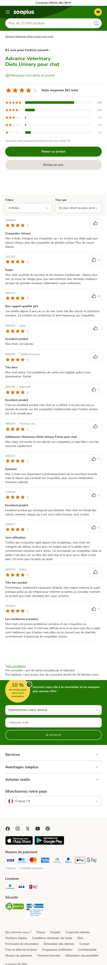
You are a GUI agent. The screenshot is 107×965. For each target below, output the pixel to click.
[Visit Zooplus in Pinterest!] (47, 828)
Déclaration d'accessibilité (81, 956)
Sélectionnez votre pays (26, 791)
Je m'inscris (53, 735)
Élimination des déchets (59, 944)
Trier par (61, 200)
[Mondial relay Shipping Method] (34, 887)
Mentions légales (16, 938)
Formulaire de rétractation (22, 944)
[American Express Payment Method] (45, 861)
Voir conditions (16, 666)
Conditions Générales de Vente (52, 938)
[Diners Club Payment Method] (57, 861)
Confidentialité (87, 950)
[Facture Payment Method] (11, 868)
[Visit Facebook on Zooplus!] (7, 828)
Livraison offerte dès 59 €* (53, 3)
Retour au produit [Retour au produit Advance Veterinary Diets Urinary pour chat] (53, 151)
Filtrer (9, 200)
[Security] (14, 907)
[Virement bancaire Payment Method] (31, 868)
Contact (84, 944)
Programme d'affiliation (57, 950)
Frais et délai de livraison (21, 950)
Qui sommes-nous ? (18, 932)
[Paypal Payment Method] (68, 861)
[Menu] (8, 12)
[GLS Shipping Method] (22, 887)
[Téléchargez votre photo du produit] (30, 75)
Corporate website (78, 932)
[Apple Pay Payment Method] (80, 861)
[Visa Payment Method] (10, 861)
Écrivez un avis (53, 165)
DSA (80, 938)
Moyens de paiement (18, 956)
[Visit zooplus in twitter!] (27, 828)
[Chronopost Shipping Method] (10, 887)
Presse (40, 932)
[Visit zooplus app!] (19, 844)
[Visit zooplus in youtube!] (37, 828)
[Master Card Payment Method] (34, 861)
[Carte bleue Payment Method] (22, 861)
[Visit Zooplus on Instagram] (17, 828)
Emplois (55, 932)
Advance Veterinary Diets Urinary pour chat (29, 36)
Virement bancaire (48, 956)
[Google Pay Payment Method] (92, 861)
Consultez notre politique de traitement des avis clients (38, 140)
